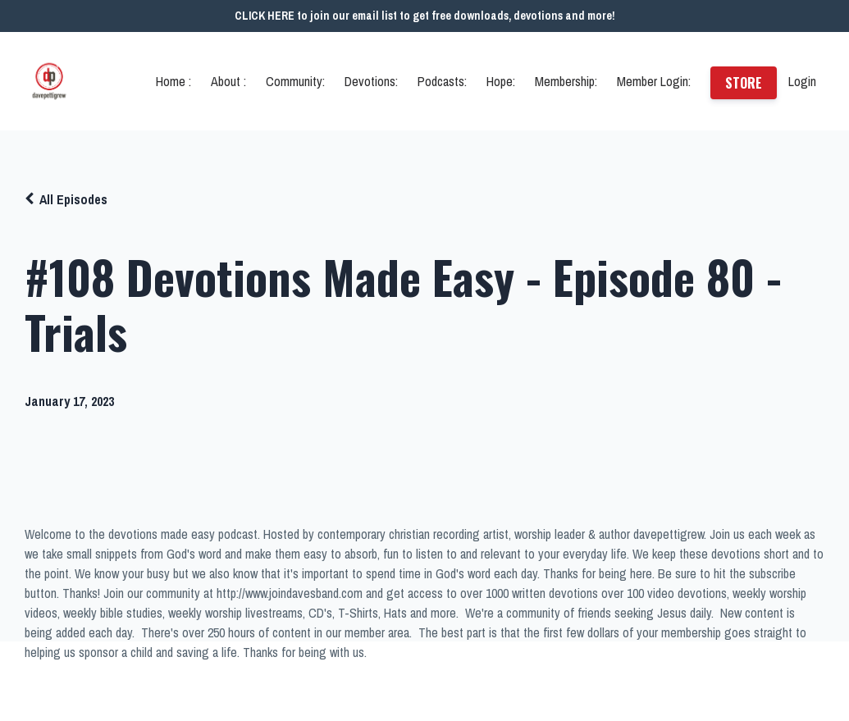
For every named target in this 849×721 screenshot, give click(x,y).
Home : (173, 81)
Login (802, 81)
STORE (743, 83)
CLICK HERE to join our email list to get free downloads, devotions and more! (425, 15)
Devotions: (371, 81)
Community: (295, 81)
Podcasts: (442, 81)
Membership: (566, 81)
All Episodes (73, 199)
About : (228, 81)
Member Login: (654, 81)
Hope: (500, 81)
